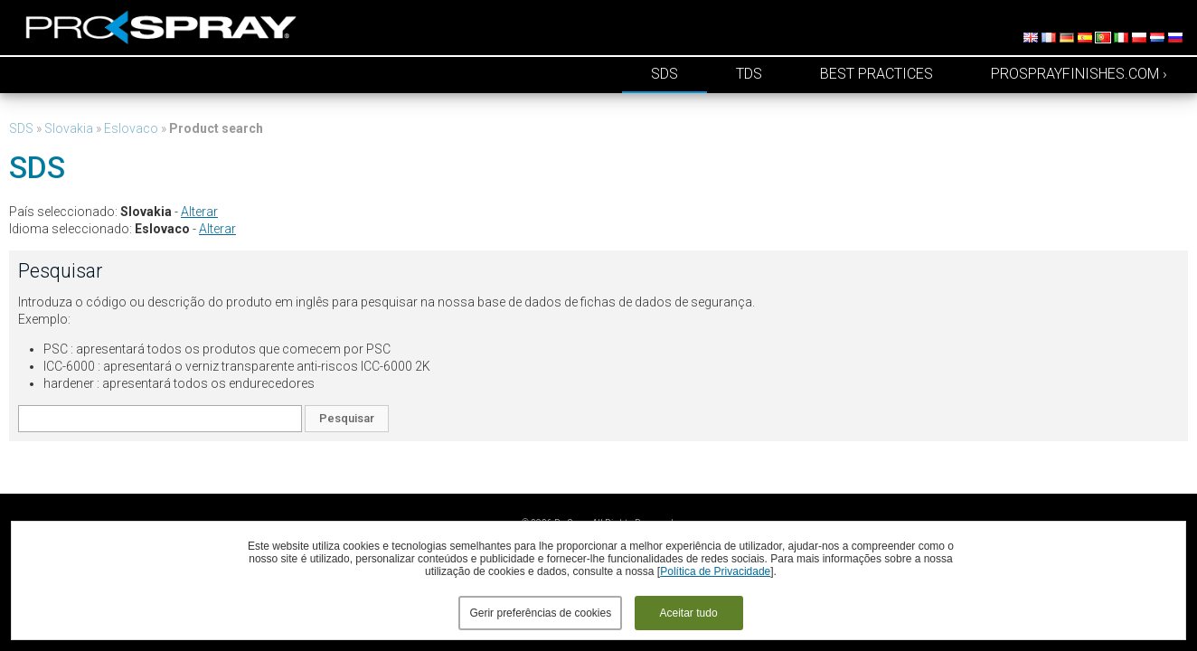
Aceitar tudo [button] (689, 613)
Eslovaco (131, 128)
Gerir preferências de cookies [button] (540, 613)
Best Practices (876, 73)
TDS (749, 73)
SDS (664, 73)
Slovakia (68, 128)
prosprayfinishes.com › (1079, 73)
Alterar (199, 211)
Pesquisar (346, 418)
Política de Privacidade (715, 571)
